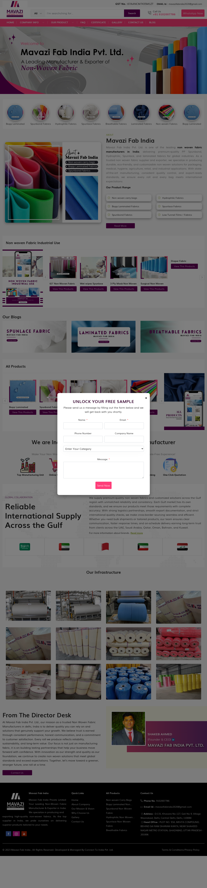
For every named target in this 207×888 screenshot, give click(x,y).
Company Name (124, 433)
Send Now (103, 485)
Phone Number (82, 433)
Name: (83, 419)
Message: (103, 459)
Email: (124, 419)
